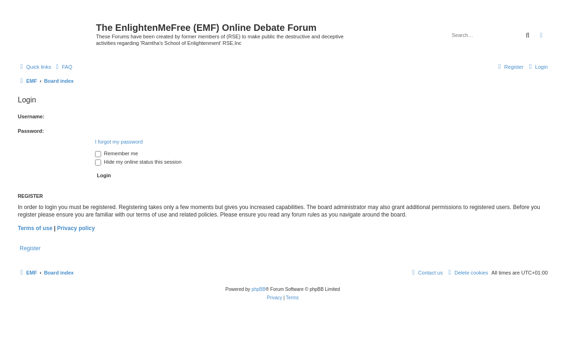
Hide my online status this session (138, 162)
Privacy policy (76, 228)
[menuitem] (62, 66)
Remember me (116, 153)
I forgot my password (119, 142)
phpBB (258, 289)
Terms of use (35, 228)
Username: (31, 116)
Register (30, 248)
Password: (31, 131)
